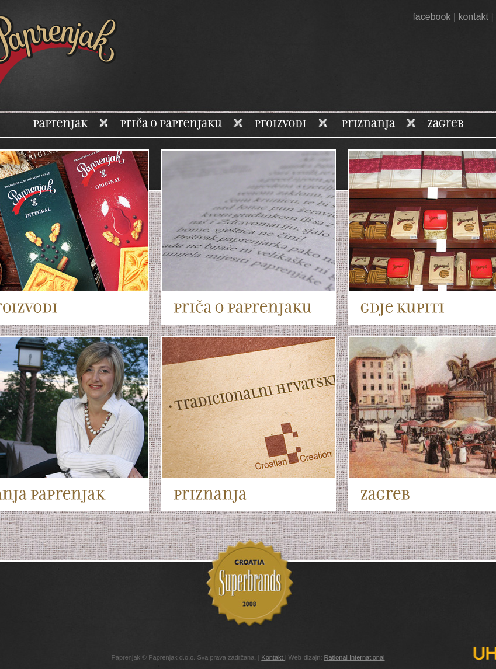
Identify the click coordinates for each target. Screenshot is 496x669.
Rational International (354, 657)
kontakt (473, 17)
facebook (431, 17)
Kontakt (273, 657)
